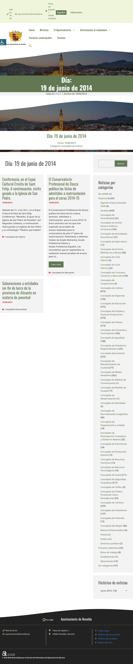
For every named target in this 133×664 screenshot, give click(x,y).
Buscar (120, 163)
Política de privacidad (109, 634)
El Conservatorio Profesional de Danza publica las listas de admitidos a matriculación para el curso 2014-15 (67, 188)
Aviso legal (103, 630)
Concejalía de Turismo (112, 502)
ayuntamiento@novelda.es (30, 14)
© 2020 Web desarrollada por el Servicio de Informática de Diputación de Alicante (33, 658)
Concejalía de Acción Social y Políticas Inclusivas (111, 226)
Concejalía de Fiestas (111, 322)
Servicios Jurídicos (110, 543)
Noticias (44, 30)
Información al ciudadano (97, 30)
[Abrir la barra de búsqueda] (30, 45)
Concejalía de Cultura (72, 146)
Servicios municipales (40, 38)
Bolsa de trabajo (109, 552)
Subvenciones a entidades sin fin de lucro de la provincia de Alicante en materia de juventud (20, 290)
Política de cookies (107, 638)
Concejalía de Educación (63, 272)
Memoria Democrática (112, 530)
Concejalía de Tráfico (111, 487)
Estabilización (108, 556)
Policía (104, 534)
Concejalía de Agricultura (114, 241)
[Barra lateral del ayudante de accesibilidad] (3, 42)
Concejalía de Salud (111, 474)
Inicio (32, 30)
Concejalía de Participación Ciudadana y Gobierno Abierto (113, 436)
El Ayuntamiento (66, 30)
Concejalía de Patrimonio (114, 443)
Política (104, 538)
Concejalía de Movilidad (113, 402)
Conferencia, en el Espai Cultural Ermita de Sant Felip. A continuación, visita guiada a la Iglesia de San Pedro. (21, 188)
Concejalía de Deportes (113, 295)
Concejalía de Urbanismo (114, 510)
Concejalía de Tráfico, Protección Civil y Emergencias (112, 495)
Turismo (61, 38)
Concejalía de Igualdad (113, 337)
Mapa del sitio (105, 642)
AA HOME (103, 193)
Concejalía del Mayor (111, 525)
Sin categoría (105, 565)
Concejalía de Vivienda (112, 518)
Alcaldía (105, 210)
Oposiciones (107, 561)
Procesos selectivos (108, 547)
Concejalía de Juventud (15, 309)
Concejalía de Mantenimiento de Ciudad (110, 364)
